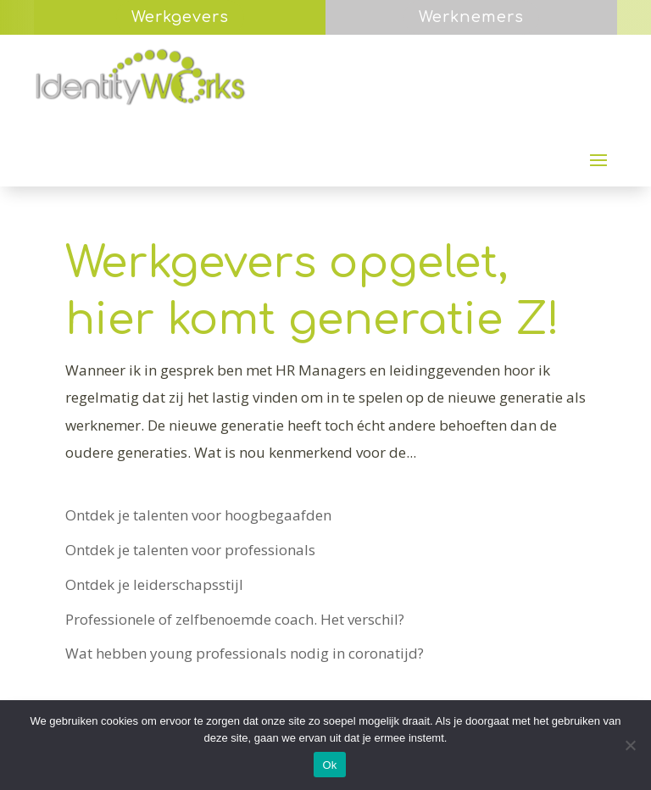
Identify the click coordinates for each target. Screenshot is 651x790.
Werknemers (471, 16)
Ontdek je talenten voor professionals (190, 549)
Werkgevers (180, 16)
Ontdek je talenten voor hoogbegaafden (198, 515)
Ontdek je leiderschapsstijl (154, 584)
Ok (329, 765)
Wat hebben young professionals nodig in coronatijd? (244, 653)
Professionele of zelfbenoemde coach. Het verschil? (234, 619)
